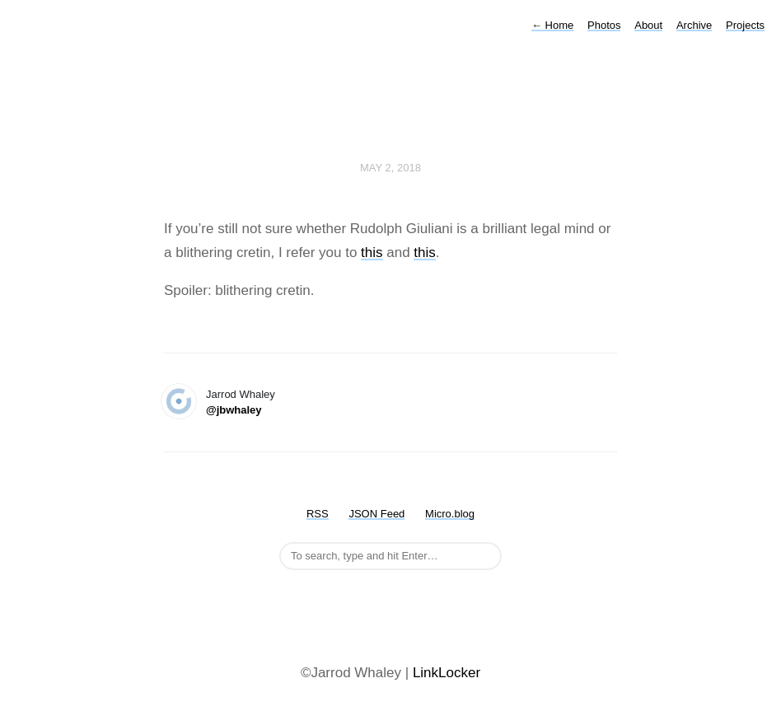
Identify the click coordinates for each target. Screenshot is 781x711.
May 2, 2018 (390, 167)
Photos (603, 25)
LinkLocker (446, 673)
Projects (745, 25)
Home (552, 25)
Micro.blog (450, 514)
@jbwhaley (234, 410)
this (371, 252)
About (648, 25)
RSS (317, 514)
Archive (694, 25)
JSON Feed (376, 514)
